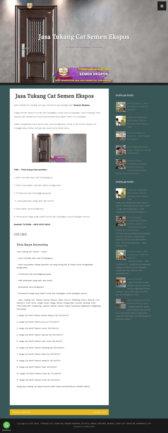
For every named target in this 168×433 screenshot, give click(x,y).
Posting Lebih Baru (21, 412)
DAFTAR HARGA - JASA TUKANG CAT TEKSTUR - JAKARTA (138, 106)
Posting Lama (99, 412)
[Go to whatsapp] (6, 425)
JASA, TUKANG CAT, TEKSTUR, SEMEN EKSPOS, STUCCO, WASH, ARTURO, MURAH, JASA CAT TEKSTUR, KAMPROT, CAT (93, 423)
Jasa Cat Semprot (135, 276)
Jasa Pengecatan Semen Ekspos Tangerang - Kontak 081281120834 (139, 149)
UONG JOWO (89, 426)
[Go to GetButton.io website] (6, 430)
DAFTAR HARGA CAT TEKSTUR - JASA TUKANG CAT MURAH (138, 135)
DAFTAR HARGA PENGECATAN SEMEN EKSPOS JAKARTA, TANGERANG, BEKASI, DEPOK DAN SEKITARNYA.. (131, 166)
